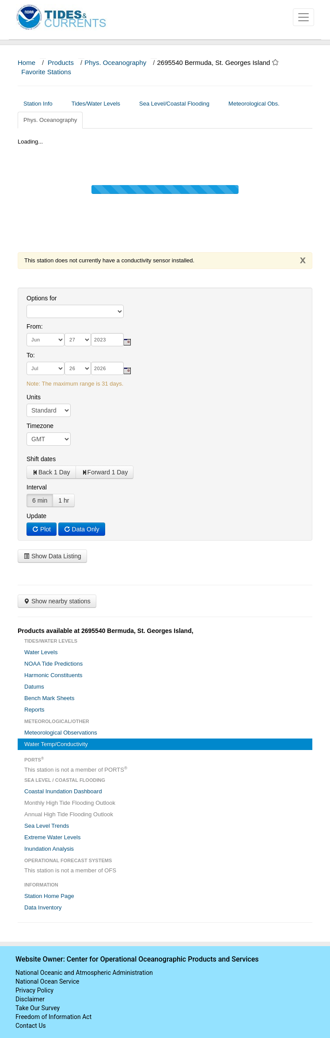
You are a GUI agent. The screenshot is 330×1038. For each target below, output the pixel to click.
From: (35, 326)
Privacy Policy (34, 990)
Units (34, 397)
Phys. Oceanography (115, 62)
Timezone (40, 425)
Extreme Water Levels (52, 837)
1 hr (63, 500)
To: (31, 355)
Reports (34, 709)
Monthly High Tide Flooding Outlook (69, 802)
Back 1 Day (51, 472)
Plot (41, 529)
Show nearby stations (57, 601)
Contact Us (30, 1025)
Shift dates (41, 458)
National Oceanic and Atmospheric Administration (84, 972)
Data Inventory (43, 907)
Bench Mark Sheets (49, 698)
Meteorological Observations (60, 732)
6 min (39, 500)
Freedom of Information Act (53, 1016)
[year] (107, 339)
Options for (42, 298)
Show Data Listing (52, 556)
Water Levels (40, 652)
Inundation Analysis (49, 848)
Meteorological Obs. (254, 103)
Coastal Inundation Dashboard (63, 791)
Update (36, 515)
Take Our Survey (37, 1007)
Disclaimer (30, 999)
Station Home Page (49, 896)
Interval (37, 487)
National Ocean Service (47, 981)
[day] (77, 339)
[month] (45, 339)
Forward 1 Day (104, 472)
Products (61, 62)
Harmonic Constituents (53, 675)
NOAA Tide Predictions (53, 663)
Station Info (41, 103)
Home (26, 62)
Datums (34, 686)
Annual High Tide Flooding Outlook (68, 814)
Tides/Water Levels (99, 103)
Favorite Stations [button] (50, 72)
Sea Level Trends (46, 825)
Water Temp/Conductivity (56, 744)
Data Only (81, 529)
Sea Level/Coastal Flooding (177, 103)
